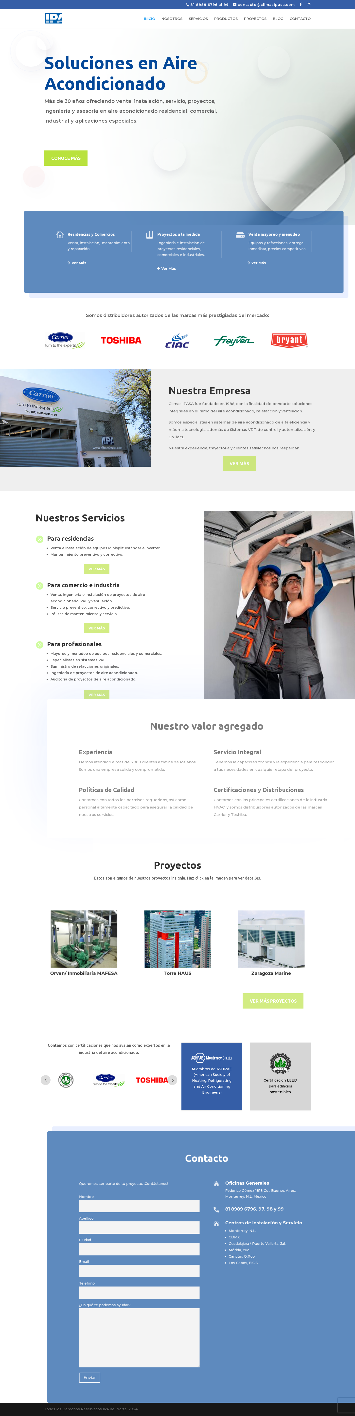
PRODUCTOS (226, 19)
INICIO (149, 19)
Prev (46, 1080)
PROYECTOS (255, 19)
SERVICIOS (198, 19)
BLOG (278, 19)
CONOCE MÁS (66, 158)
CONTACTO (300, 19)
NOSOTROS (171, 19)
